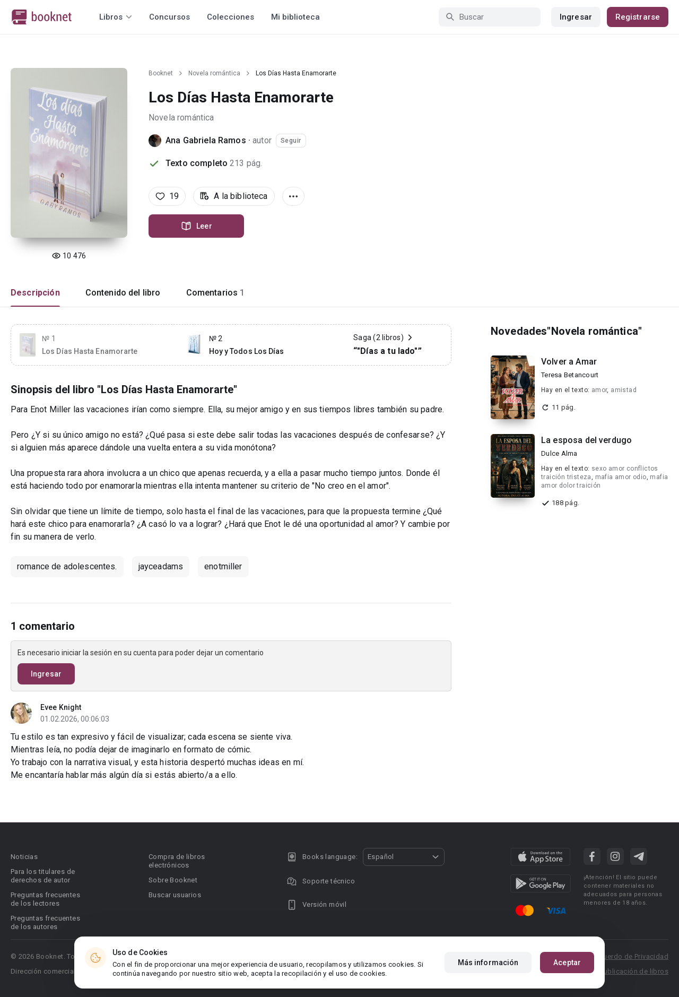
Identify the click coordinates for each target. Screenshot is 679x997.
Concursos (169, 17)
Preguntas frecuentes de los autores (45, 922)
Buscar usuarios (175, 895)
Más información (488, 962)
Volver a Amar (569, 362)
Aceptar (567, 962)
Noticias (24, 857)
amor (599, 390)
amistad (624, 390)
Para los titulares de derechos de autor (43, 876)
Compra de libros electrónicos (177, 861)
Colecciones (230, 17)
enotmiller (223, 566)
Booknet (161, 73)
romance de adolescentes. (67, 566)
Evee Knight (60, 707)
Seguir (291, 140)
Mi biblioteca (295, 17)
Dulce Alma (559, 453)
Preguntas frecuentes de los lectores (45, 899)
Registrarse (637, 17)
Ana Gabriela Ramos (206, 140)
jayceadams (161, 566)
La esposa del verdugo (586, 440)
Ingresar (576, 17)
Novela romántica (214, 73)
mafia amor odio (621, 477)
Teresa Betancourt (569, 375)
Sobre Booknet (173, 880)
